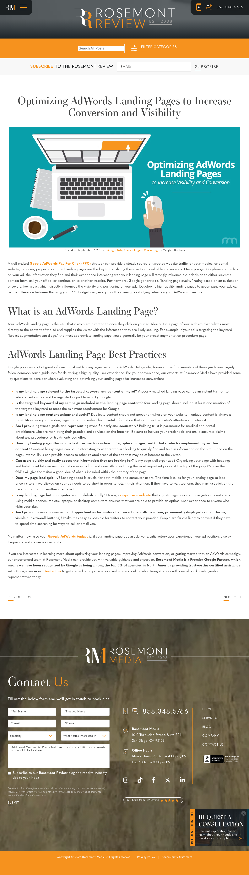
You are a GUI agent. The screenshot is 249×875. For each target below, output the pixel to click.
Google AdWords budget (68, 537)
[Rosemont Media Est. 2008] (124, 656)
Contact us (52, 571)
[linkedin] (184, 782)
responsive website (135, 495)
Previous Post (20, 597)
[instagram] (127, 782)
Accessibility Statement (177, 857)
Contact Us (213, 744)
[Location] (156, 735)
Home (207, 709)
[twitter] (169, 782)
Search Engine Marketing (141, 250)
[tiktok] (142, 782)
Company (210, 735)
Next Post (232, 597)
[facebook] (155, 782)
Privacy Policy (146, 857)
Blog (206, 727)
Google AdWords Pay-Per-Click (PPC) (60, 264)
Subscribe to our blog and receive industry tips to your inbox (60, 775)
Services (209, 718)
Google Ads (114, 250)
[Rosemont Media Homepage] (11, 7)
